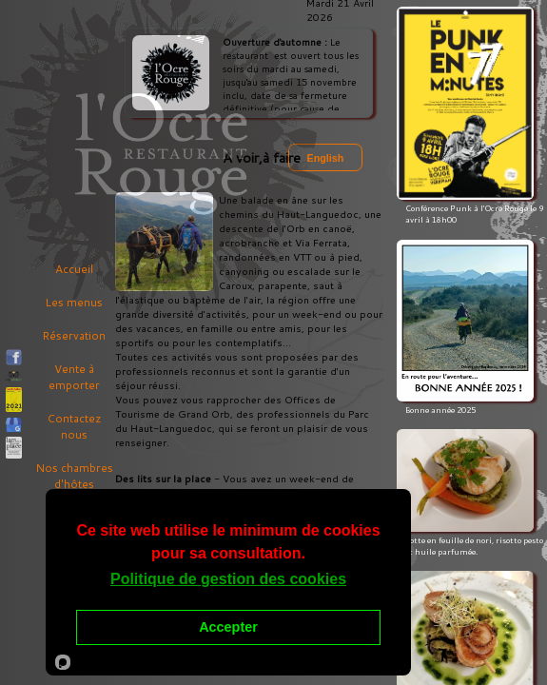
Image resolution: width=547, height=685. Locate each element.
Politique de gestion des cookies (228, 579)
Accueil (74, 269)
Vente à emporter (74, 377)
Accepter (228, 627)
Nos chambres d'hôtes (74, 476)
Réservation (74, 335)
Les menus (74, 302)
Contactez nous (74, 426)
